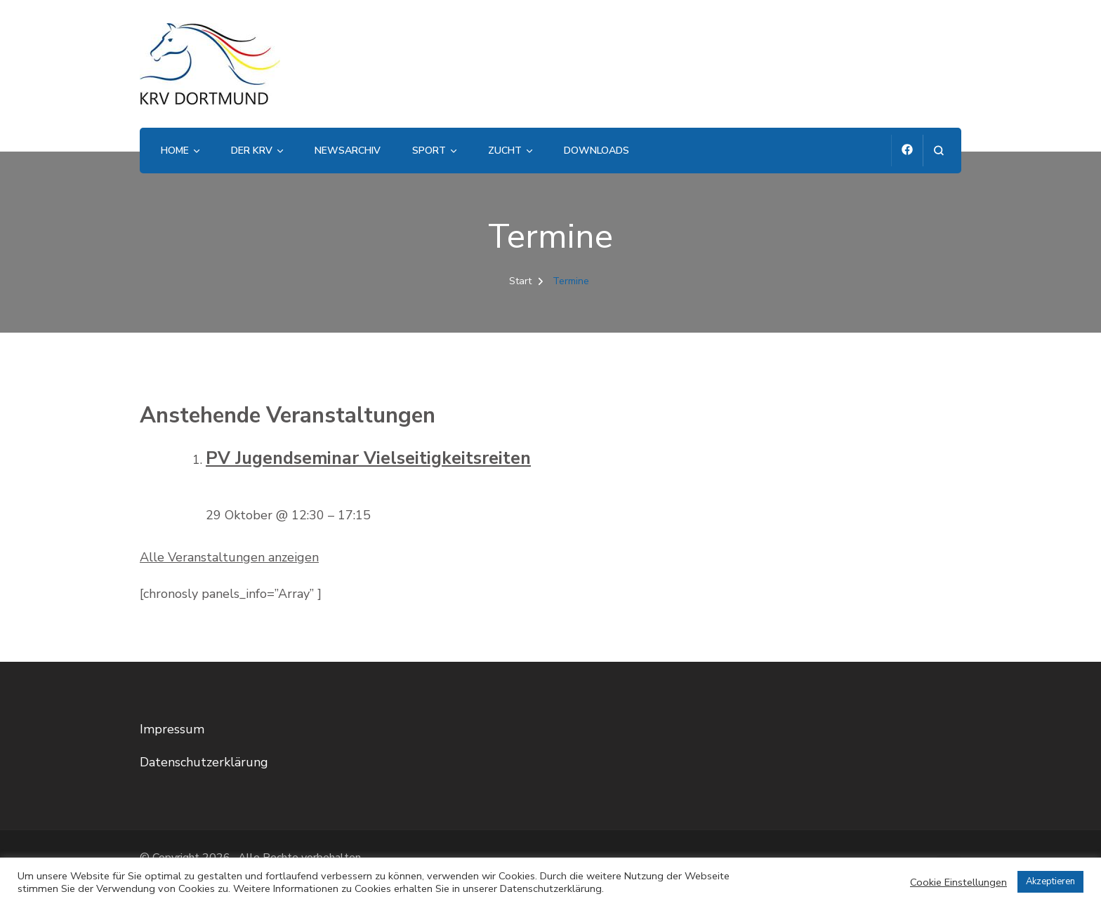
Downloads (596, 150)
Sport (429, 150)
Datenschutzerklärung (204, 762)
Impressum (172, 729)
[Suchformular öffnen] (938, 150)
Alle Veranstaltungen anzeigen (229, 557)
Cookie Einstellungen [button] (958, 882)
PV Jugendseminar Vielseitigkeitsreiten (368, 458)
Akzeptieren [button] (1050, 881)
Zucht (505, 150)
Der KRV (251, 150)
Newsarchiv (348, 150)
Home (175, 150)
